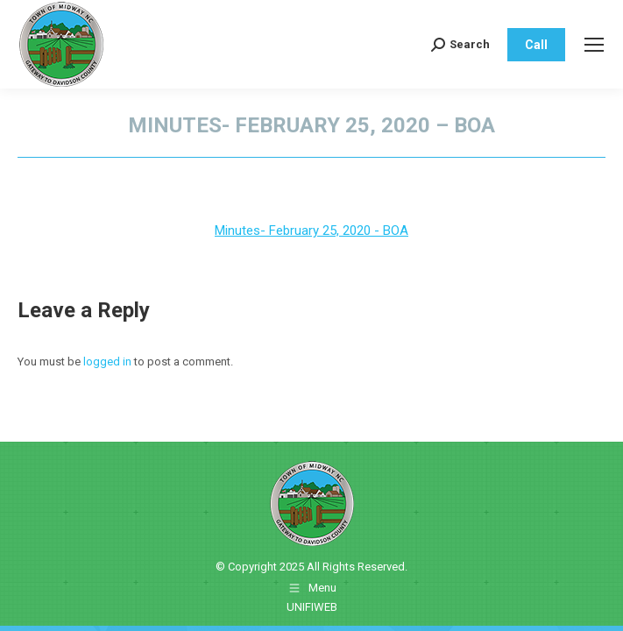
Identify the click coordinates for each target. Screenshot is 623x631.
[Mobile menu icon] (594, 44)
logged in (107, 361)
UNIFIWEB (312, 606)
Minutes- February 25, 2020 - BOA (311, 230)
